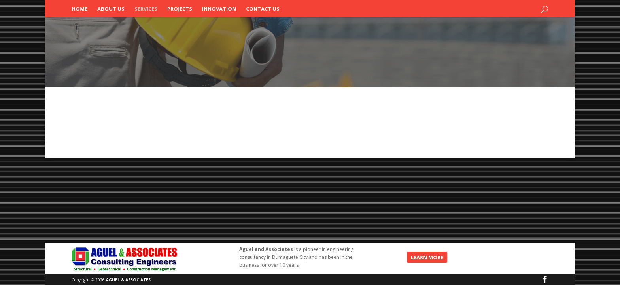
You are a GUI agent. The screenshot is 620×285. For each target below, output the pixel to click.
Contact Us (263, 9)
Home (79, 9)
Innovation (219, 9)
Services (145, 9)
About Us (111, 9)
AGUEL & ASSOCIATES (128, 280)
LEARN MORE (427, 257)
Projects (179, 9)
